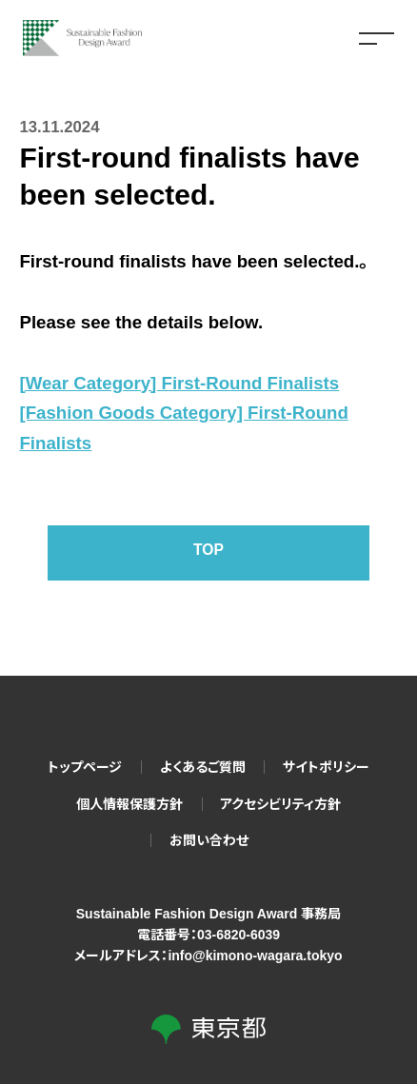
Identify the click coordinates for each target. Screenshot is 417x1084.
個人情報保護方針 (129, 804)
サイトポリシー (326, 767)
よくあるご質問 (203, 767)
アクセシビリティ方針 (280, 804)
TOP (208, 552)
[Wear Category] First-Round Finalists (179, 383)
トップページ (85, 767)
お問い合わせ (208, 840)
